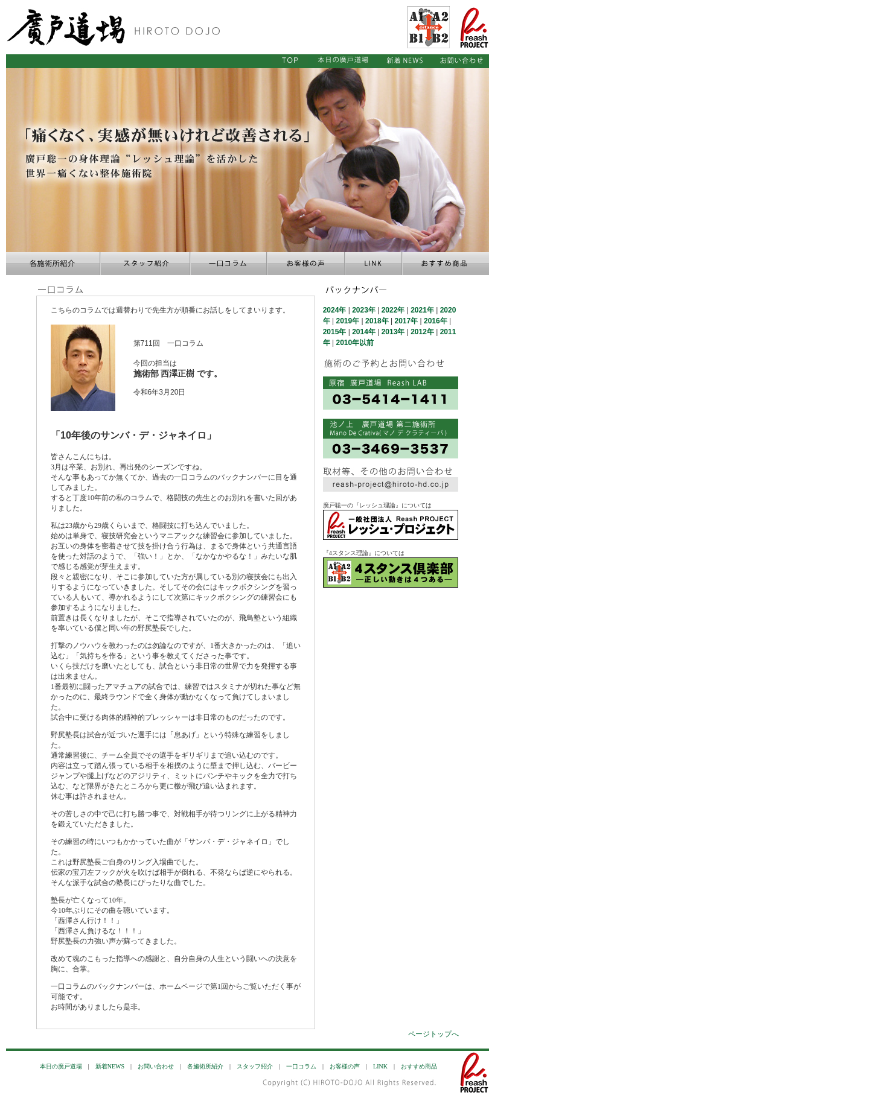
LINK (380, 1066)
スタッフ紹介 (255, 1066)
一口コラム (301, 1066)
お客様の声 (345, 1066)
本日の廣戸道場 (61, 1066)
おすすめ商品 (419, 1066)
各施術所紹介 (205, 1066)
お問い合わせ (156, 1066)
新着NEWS (109, 1066)
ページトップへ (433, 1034)
